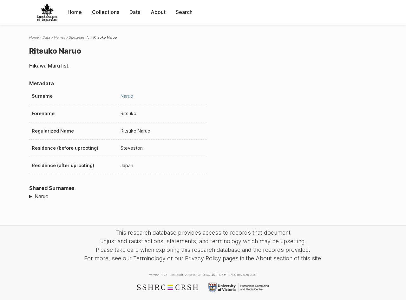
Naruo (127, 96)
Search (184, 12)
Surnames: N (79, 37)
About (158, 12)
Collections (105, 12)
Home (75, 12)
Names (59, 37)
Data (135, 12)
